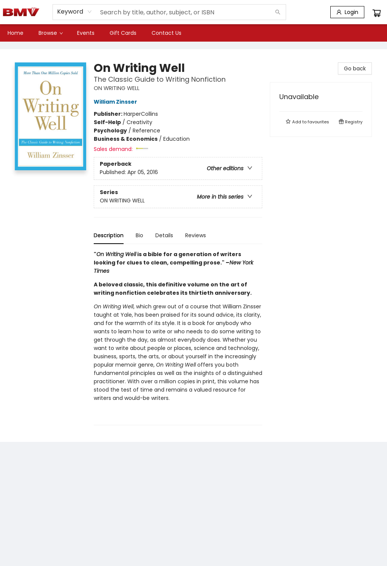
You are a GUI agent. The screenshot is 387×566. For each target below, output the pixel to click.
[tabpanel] (178, 337)
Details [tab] (164, 235)
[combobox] (74, 12)
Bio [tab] (139, 235)
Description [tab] (109, 235)
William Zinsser (116, 102)
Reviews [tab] (195, 235)
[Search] (277, 12)
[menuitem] (15, 33)
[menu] (193, 33)
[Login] (347, 12)
